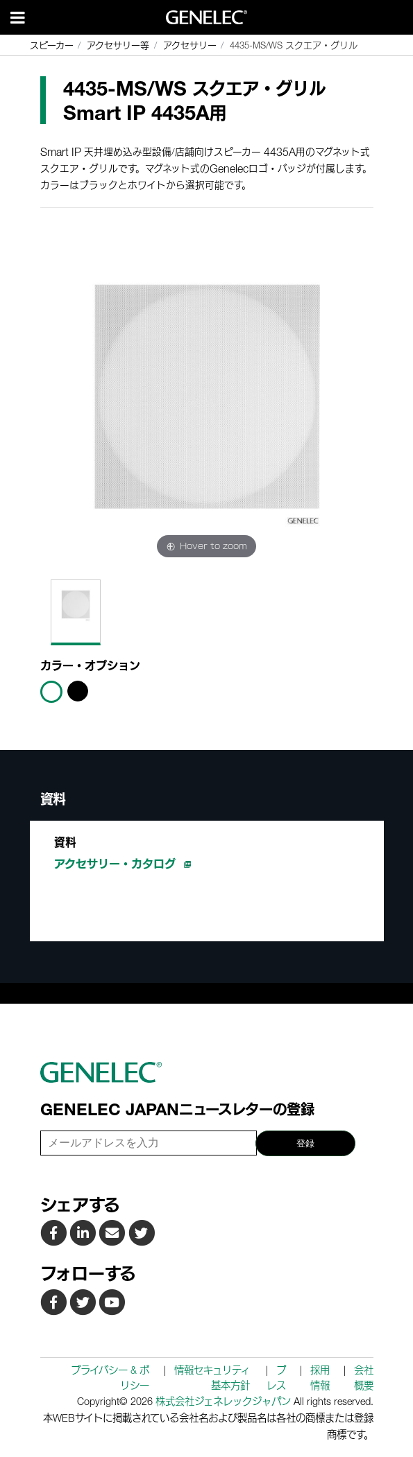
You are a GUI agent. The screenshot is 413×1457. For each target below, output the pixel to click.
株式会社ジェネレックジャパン (223, 1401)
